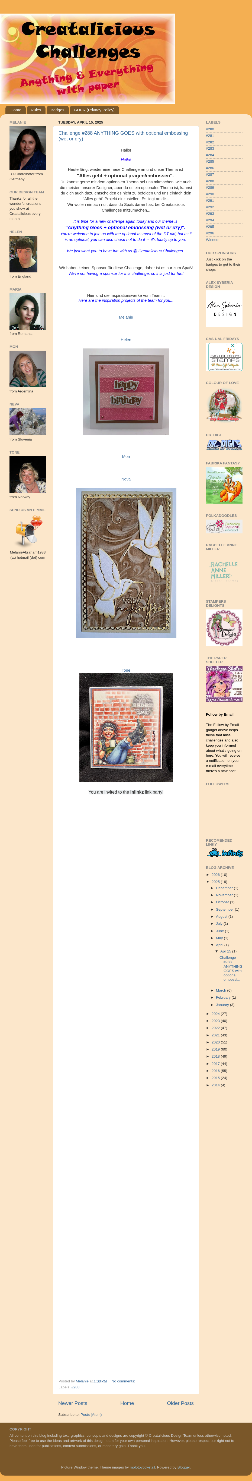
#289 (210, 187)
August (222, 916)
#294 (210, 220)
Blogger (183, 1467)
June (220, 931)
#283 (210, 148)
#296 (210, 233)
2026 (216, 875)
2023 (216, 1021)
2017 (216, 1064)
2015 (216, 1078)
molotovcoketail (142, 1467)
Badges (57, 110)
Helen (126, 340)
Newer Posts (72, 1403)
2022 (216, 1028)
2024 (216, 1014)
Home (16, 110)
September (225, 909)
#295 (210, 227)
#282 (210, 142)
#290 (210, 194)
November (225, 895)
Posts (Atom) (91, 1415)
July (220, 924)
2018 (216, 1056)
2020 (216, 1042)
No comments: (124, 1381)
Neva (126, 479)
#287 (210, 174)
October (223, 902)
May (220, 938)
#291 (210, 201)
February (224, 997)
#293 (210, 214)
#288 (75, 1387)
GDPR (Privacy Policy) (94, 110)
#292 (210, 207)
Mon (126, 456)
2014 (216, 1085)
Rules (36, 110)
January (223, 1005)
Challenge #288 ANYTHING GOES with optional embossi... (231, 968)
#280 (210, 129)
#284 (210, 155)
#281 (210, 136)
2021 (216, 1035)
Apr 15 (226, 951)
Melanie (126, 317)
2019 (216, 1049)
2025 (216, 882)
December (225, 888)
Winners (212, 240)
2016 (216, 1071)
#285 (210, 161)
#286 (210, 168)
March (221, 990)
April (220, 945)
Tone (126, 670)
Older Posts (180, 1403)
